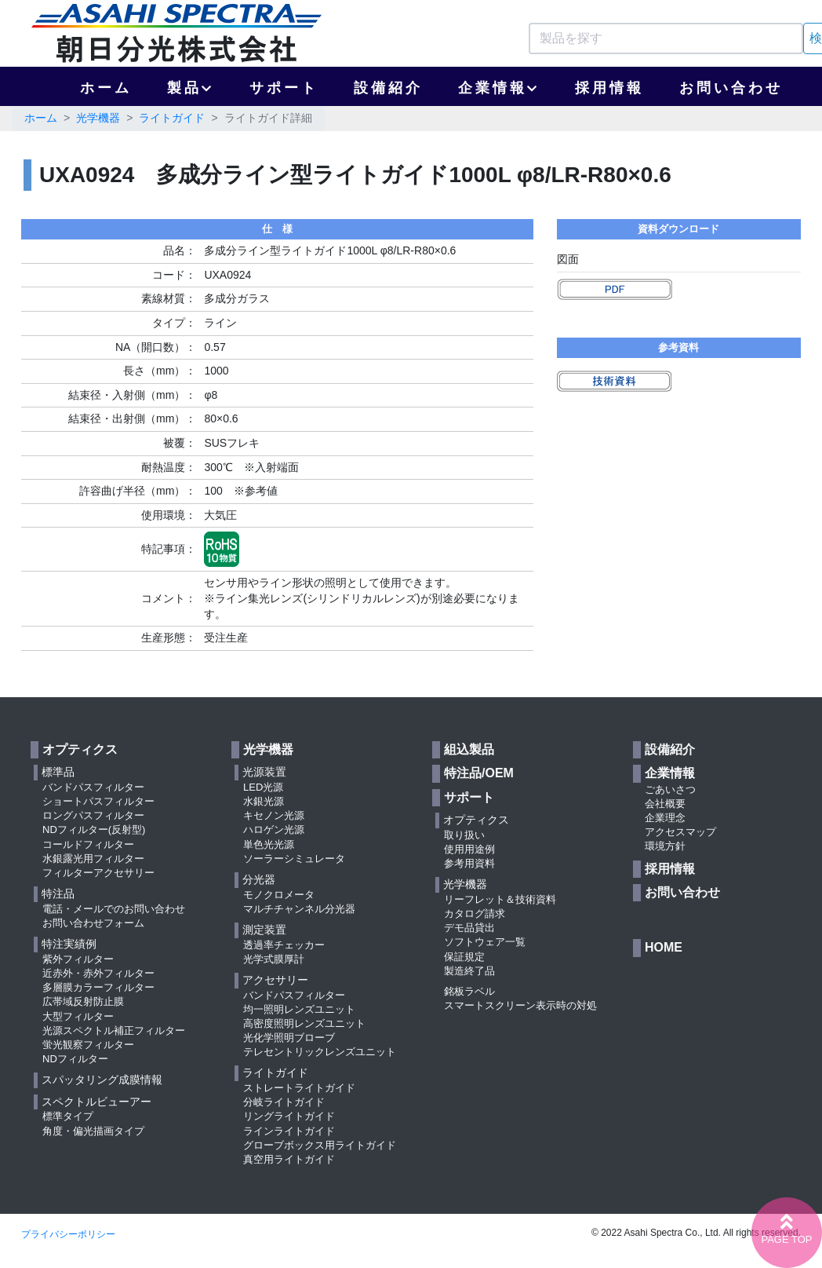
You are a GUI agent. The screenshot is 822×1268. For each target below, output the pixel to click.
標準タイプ (67, 1116)
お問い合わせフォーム (93, 923)
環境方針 (665, 846)
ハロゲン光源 (273, 829)
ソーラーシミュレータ (294, 858)
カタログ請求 (474, 913)
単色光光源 (268, 844)
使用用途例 (469, 849)
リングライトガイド (289, 1116)
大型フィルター (78, 1016)
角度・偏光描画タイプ (93, 1131)
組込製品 (469, 749)
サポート (283, 88)
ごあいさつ (670, 789)
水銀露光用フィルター (93, 858)
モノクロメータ (279, 895)
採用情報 (609, 88)
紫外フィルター (78, 959)
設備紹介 (388, 88)
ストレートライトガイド (299, 1088)
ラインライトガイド (289, 1131)
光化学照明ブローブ (289, 1037)
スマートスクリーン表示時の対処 (520, 1005)
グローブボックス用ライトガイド (319, 1145)
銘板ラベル (469, 991)
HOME (663, 947)
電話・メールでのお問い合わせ (113, 909)
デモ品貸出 (469, 928)
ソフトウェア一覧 (485, 942)
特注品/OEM (479, 773)
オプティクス (80, 749)
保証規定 (464, 957)
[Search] (666, 38)
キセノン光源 (273, 815)
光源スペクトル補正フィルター (113, 1030)
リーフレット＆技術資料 (500, 899)
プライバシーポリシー (68, 1234)
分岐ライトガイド (284, 1102)
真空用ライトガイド (289, 1159)
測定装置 (264, 929)
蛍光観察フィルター (88, 1045)
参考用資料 (469, 863)
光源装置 (264, 772)
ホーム (106, 88)
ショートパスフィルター (98, 801)
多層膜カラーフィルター (98, 987)
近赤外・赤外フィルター (98, 973)
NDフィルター (75, 1059)
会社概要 (665, 803)
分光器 (258, 879)
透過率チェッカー (284, 945)
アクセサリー (275, 980)
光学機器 (98, 117)
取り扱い (464, 835)
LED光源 (263, 787)
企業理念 (665, 818)
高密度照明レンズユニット (304, 1023)
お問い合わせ (731, 88)
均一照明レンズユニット (299, 1009)
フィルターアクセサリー (98, 873)
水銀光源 (263, 801)
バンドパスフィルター (93, 787)
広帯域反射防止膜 (83, 1001)
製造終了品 (469, 971)
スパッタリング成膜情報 (102, 1079)
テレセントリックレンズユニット (319, 1052)
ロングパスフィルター (93, 815)
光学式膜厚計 (273, 959)
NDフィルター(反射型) (93, 829)
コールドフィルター (88, 844)
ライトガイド (172, 117)
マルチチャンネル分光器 (299, 909)
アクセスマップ (680, 832)
